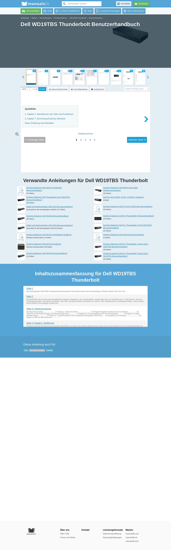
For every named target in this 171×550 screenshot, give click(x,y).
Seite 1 (29, 452)
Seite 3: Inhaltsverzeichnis (38, 472)
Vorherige (34, 319)
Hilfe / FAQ (64, 534)
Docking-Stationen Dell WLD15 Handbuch (43, 408)
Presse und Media (67, 537)
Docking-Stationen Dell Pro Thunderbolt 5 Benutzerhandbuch (128, 379)
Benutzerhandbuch (95, 18)
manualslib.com (132, 534)
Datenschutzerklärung (112, 534)
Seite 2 (29, 460)
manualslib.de (131, 537)
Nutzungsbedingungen (112, 537)
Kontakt (85, 530)
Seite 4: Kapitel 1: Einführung (40, 487)
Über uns (64, 530)
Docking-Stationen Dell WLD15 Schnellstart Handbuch (49, 398)
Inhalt (85, 313)
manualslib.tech (132, 541)
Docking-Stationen (60, 18)
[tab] (34, 88)
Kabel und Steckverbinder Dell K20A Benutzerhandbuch (49, 370)
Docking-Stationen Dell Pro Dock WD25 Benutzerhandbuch (127, 370)
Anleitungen (25, 18)
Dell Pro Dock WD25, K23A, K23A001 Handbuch (123, 361)
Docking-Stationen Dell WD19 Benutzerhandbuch (46, 417)
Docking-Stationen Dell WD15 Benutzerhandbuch (123, 398)
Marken (34, 18)
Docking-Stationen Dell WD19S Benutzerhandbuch (47, 380)
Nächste (137, 319)
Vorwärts (42, 89)
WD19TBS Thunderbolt (78, 18)
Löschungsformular (113, 530)
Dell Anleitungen (45, 18)
